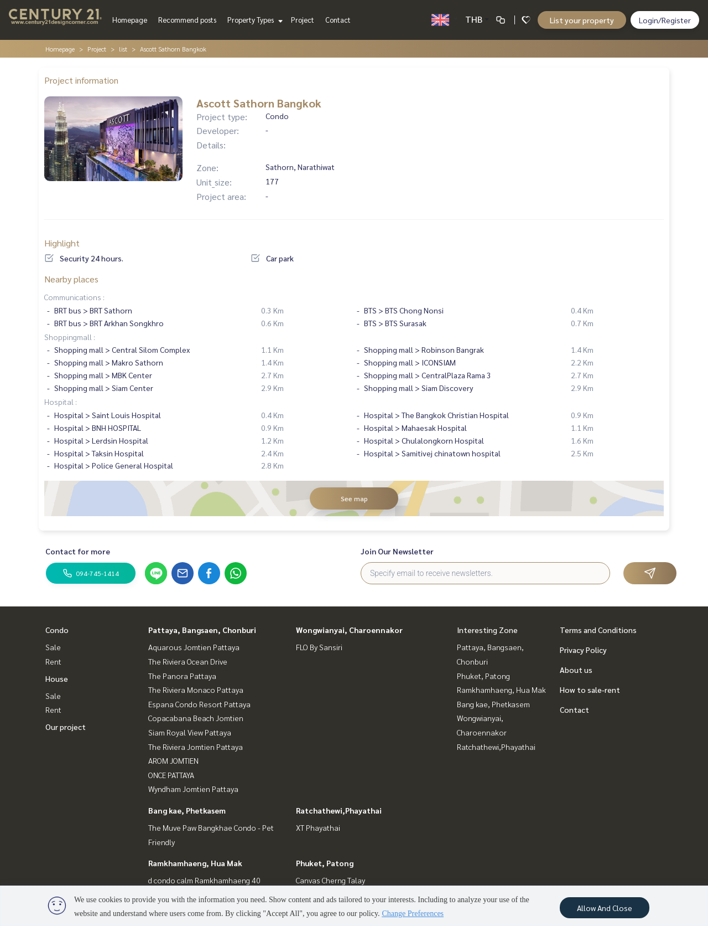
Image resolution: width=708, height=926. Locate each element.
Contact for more (77, 551)
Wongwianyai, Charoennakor (349, 630)
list (123, 48)
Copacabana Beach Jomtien (195, 718)
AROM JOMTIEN (173, 760)
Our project (65, 727)
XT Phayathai (318, 827)
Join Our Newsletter (397, 551)
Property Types (253, 19)
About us (576, 670)
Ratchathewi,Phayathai (339, 810)
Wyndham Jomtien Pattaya (193, 789)
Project (302, 19)
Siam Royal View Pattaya (189, 732)
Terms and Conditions (598, 630)
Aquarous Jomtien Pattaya (194, 647)
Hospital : (60, 402)
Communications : (74, 297)
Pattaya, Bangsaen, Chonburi (202, 630)
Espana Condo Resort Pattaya (199, 704)
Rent (53, 661)
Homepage (129, 19)
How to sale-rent (590, 689)
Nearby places (71, 279)
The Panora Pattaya (182, 676)
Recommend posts (187, 19)
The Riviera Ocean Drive (187, 661)
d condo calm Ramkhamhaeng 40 (204, 880)
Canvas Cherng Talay (330, 880)
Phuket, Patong (324, 863)
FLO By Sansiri (319, 647)
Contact (338, 19)
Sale (53, 647)
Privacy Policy (583, 650)
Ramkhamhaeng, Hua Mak (195, 863)
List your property (582, 20)
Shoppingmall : (69, 337)
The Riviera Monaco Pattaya (195, 689)
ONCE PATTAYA (171, 775)
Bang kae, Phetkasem (187, 810)
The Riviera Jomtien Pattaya (195, 747)
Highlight (62, 243)
